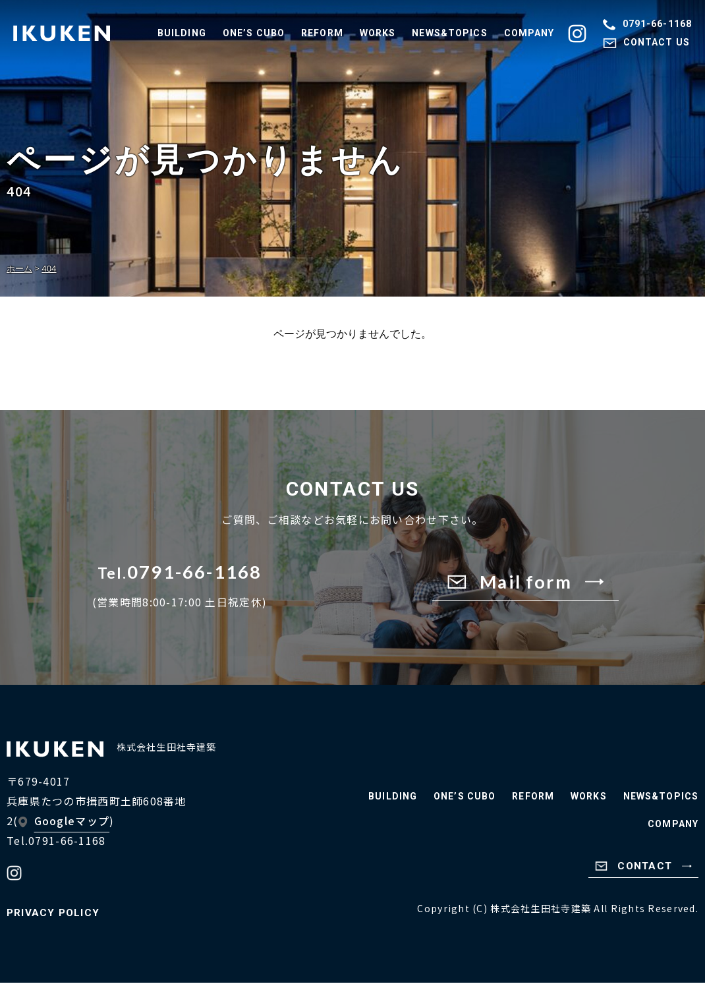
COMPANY (529, 33)
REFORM (322, 33)
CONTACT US (646, 42)
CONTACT (642, 869)
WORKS (378, 33)
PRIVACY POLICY (54, 916)
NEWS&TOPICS (449, 33)
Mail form (525, 582)
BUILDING (181, 33)
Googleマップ (72, 823)
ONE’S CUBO (254, 33)
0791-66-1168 (647, 23)
